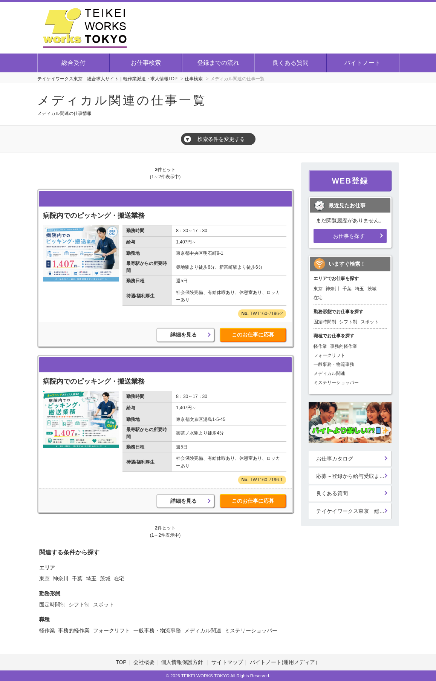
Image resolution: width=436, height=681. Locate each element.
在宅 (119, 578)
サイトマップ (227, 662)
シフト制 (79, 604)
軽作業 (47, 630)
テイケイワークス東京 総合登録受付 (354, 511)
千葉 (77, 578)
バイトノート (362, 63)
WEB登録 (350, 181)
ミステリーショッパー (251, 630)
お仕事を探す (349, 236)
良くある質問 (290, 63)
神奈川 (61, 578)
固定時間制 (52, 604)
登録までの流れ (218, 63)
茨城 (105, 578)
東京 (44, 578)
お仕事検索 (146, 63)
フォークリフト (111, 630)
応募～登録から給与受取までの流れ (354, 476)
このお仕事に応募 (253, 335)
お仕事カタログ (334, 459)
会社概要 (144, 662)
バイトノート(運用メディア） (285, 662)
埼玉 (91, 578)
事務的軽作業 (74, 630)
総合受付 (73, 63)
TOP (121, 662)
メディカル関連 (202, 630)
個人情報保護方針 (183, 662)
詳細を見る (183, 335)
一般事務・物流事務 (157, 630)
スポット (103, 604)
